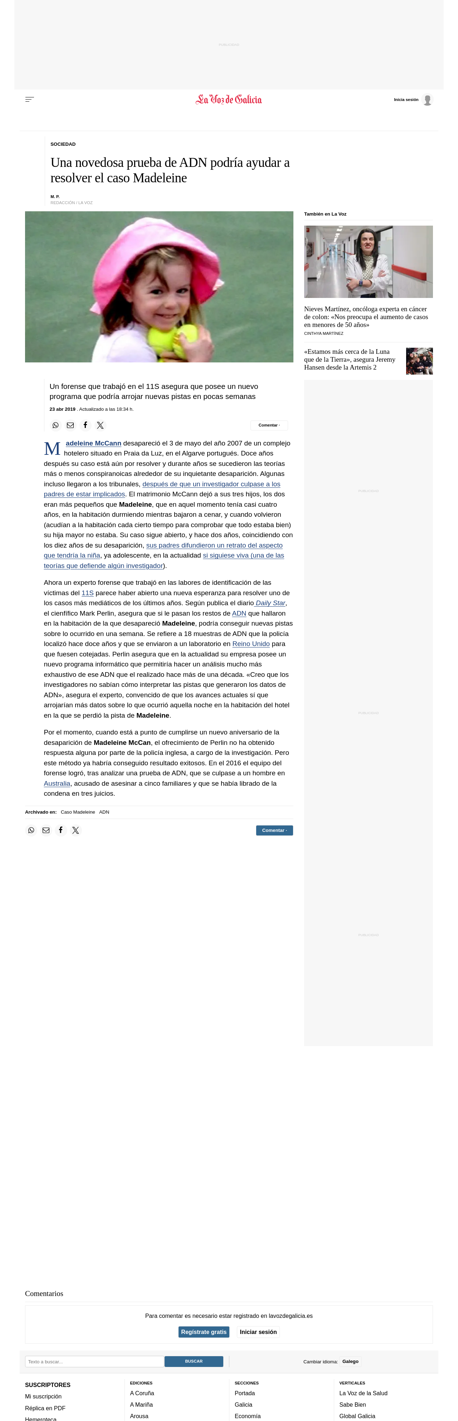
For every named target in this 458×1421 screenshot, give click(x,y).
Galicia (243, 1404)
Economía (248, 1416)
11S (88, 593)
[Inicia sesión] (413, 99)
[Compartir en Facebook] (85, 425)
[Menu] (30, 99)
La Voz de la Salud (364, 1393)
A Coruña (142, 1393)
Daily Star (270, 603)
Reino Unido (251, 643)
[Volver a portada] (229, 99)
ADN (239, 613)
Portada (245, 1393)
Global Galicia (357, 1416)
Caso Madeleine (78, 812)
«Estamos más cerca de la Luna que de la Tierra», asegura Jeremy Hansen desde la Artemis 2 (349, 359)
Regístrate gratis (203, 1332)
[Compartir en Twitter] (100, 425)
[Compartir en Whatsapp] (56, 425)
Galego (350, 1361)
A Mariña (141, 1404)
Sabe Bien (353, 1404)
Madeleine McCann (93, 443)
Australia (57, 783)
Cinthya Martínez (324, 333)
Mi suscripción (43, 1396)
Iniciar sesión (258, 1332)
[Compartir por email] (70, 425)
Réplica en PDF (45, 1408)
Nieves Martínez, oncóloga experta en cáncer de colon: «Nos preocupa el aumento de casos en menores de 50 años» (366, 316)
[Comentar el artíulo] (269, 425)
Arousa (139, 1416)
